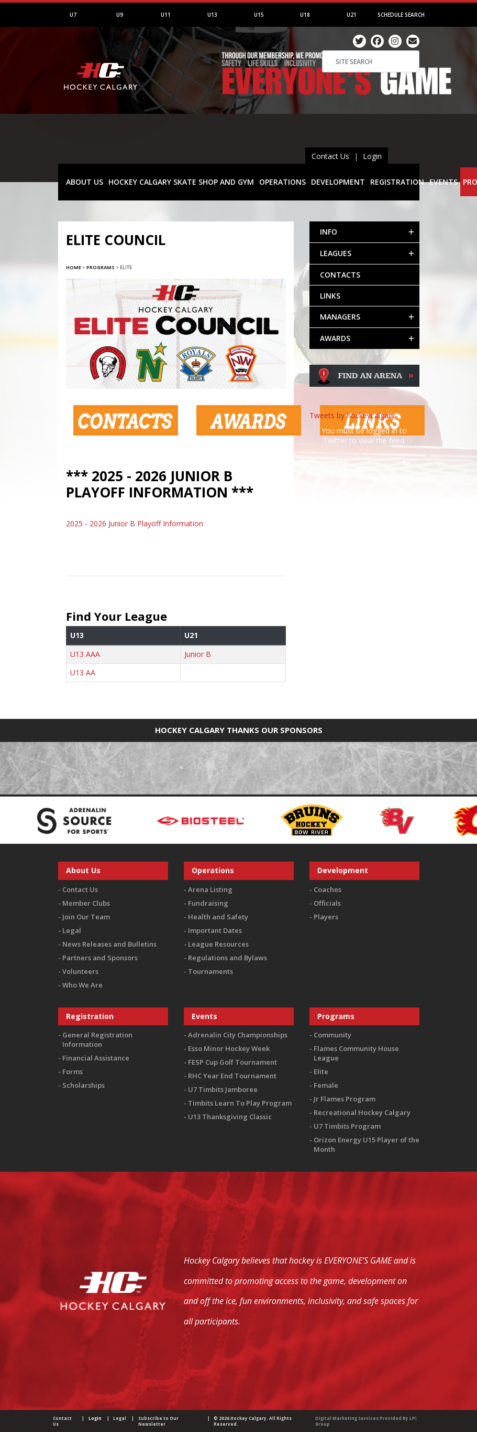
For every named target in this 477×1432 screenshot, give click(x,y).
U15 (259, 14)
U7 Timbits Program (347, 1126)
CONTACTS (340, 275)
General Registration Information (97, 1039)
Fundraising (208, 903)
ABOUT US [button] (84, 182)
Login (372, 156)
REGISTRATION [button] (397, 182)
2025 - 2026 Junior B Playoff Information (134, 523)
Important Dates (215, 930)
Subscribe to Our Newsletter (158, 1421)
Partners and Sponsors (100, 957)
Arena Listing (210, 889)
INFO (328, 232)
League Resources (218, 944)
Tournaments (210, 971)
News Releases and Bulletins (109, 944)
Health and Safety (218, 916)
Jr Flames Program (344, 1099)
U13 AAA (85, 654)
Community (332, 1034)
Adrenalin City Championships (237, 1034)
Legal (71, 930)
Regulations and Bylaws (227, 957)
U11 (166, 14)
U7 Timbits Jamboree (223, 1089)
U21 (352, 14)
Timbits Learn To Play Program (240, 1103)
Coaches (327, 889)
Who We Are (82, 985)
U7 (73, 14)
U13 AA (82, 672)
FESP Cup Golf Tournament (232, 1062)
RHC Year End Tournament (232, 1075)
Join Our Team (86, 916)
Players (326, 916)
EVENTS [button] (443, 182)
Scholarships (83, 1085)
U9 (119, 14)
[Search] (370, 61)
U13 (212, 14)
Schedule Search (401, 14)
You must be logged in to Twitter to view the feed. (364, 435)
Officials (327, 903)
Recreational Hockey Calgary (362, 1112)
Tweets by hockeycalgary (352, 415)
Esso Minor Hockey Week (229, 1048)
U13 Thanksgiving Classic (230, 1116)
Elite (321, 1071)
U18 (305, 14)
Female (326, 1085)
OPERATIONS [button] (282, 182)
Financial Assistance (95, 1058)
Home (73, 267)
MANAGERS (340, 317)
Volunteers (80, 971)
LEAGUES (335, 253)
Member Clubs (86, 903)
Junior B (197, 654)
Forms (72, 1071)
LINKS (330, 296)
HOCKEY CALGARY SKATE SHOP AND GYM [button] (181, 182)
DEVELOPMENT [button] (338, 182)
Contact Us (330, 156)
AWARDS (335, 338)
